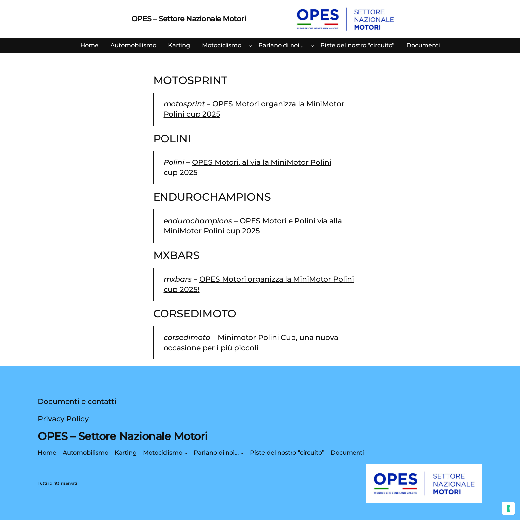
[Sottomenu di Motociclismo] (250, 46)
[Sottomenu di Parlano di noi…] (312, 46)
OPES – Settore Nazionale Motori (188, 18)
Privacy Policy (63, 418)
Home (89, 45)
